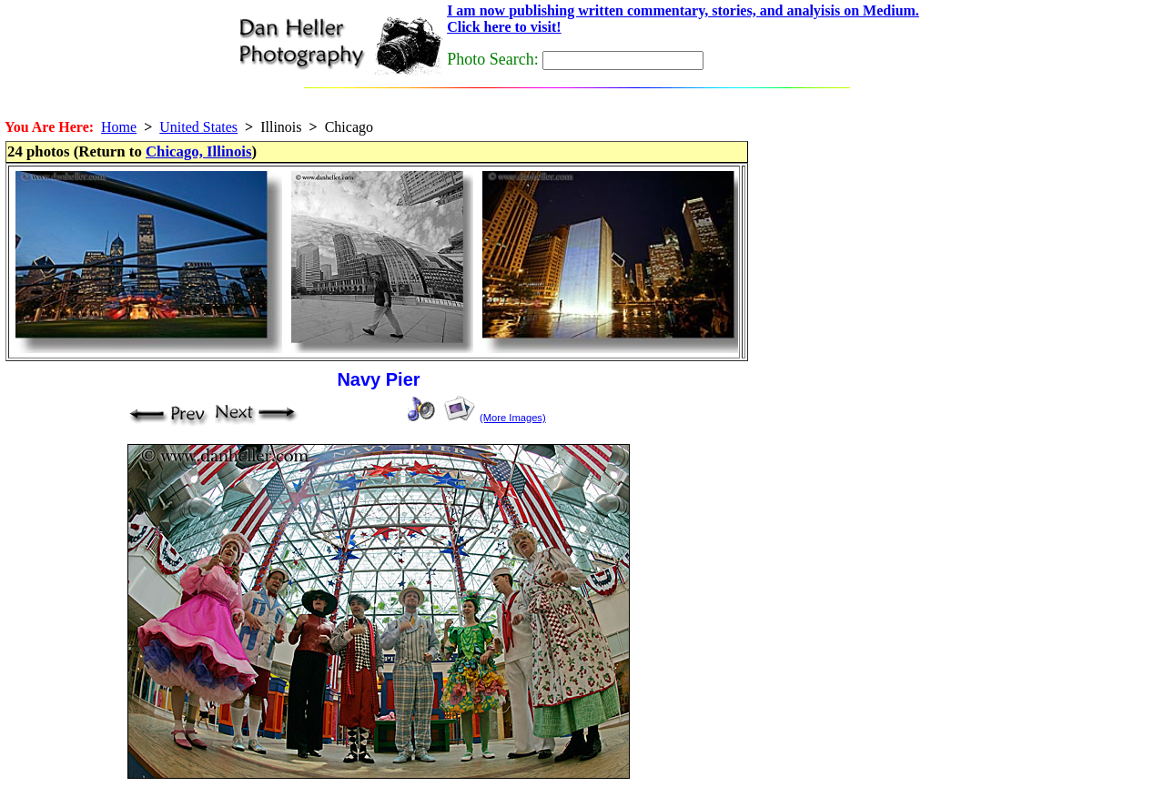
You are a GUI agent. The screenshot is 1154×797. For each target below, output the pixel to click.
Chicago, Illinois (199, 151)
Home (119, 127)
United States (198, 127)
